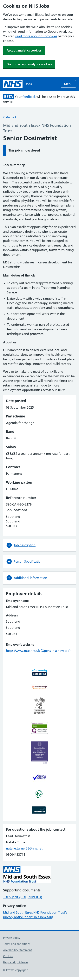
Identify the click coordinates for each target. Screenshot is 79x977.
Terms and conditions (16, 944)
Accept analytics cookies (24, 50)
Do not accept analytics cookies (29, 64)
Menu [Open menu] (68, 84)
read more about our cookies (36, 36)
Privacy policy (11, 938)
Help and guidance (15, 962)
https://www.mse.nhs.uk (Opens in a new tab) (38, 651)
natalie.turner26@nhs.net (24, 848)
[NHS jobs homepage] (17, 84)
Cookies (8, 956)
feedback (29, 97)
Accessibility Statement (17, 950)
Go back (10, 117)
